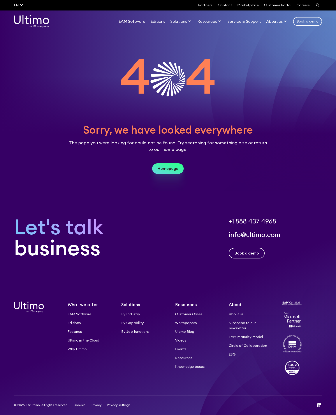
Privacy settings (118, 405)
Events (180, 349)
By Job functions (135, 331)
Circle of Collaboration (248, 345)
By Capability (132, 323)
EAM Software (79, 314)
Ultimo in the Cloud (83, 340)
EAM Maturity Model (246, 337)
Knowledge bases (190, 366)
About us (236, 314)
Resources (183, 358)
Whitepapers (186, 323)
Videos (180, 340)
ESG (232, 354)
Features (75, 331)
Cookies (79, 405)
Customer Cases (188, 314)
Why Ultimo (77, 349)
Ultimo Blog (184, 331)
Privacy (96, 405)
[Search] (317, 5)
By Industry (130, 314)
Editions (74, 323)
